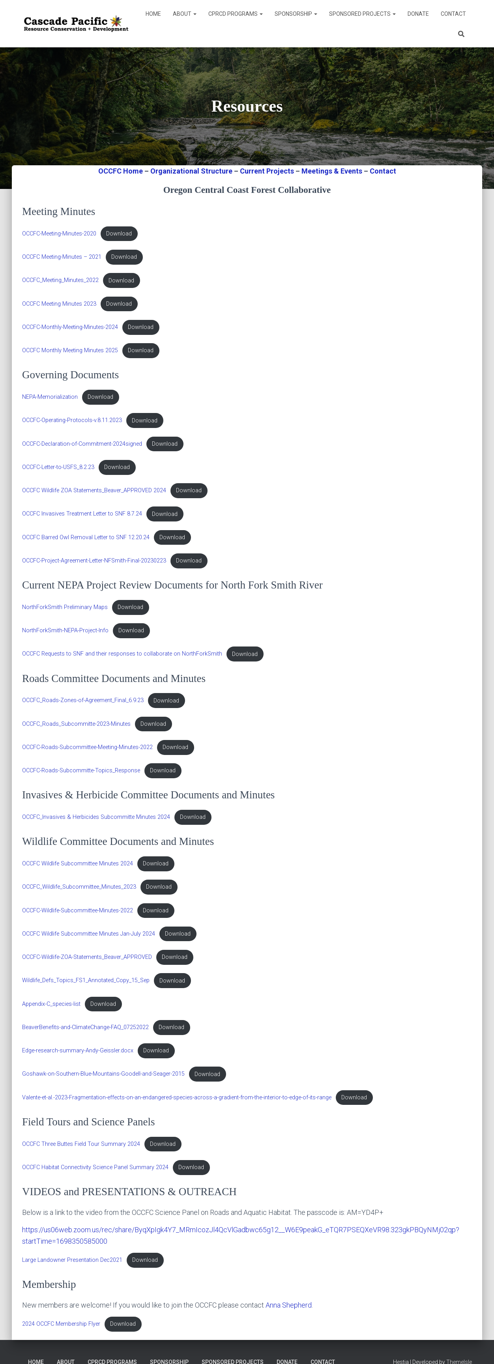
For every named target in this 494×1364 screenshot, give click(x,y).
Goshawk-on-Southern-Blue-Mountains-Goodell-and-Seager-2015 (103, 1074)
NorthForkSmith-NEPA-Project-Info (65, 630)
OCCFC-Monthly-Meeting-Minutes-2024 (70, 327)
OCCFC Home (120, 171)
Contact (453, 14)
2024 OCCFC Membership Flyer (61, 1324)
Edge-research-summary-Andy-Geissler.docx (77, 1050)
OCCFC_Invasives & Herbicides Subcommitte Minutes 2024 (96, 817)
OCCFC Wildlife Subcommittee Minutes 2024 (77, 863)
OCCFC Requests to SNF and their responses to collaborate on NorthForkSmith (122, 654)
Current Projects (267, 171)
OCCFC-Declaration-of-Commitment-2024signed (82, 444)
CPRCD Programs (235, 14)
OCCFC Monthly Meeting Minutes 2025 (70, 350)
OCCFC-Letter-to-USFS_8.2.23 (58, 467)
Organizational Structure (191, 171)
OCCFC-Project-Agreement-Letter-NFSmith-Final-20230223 (94, 560)
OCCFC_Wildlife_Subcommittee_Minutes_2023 (79, 887)
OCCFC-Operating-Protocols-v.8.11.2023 (72, 420)
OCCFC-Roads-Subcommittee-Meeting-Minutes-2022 (87, 747)
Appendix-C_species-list (51, 1004)
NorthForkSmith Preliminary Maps (65, 607)
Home (153, 14)
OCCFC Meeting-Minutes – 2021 (61, 257)
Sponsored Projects (362, 14)
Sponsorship (296, 14)
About (184, 14)
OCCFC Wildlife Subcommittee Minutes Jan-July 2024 (88, 934)
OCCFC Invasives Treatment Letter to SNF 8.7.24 (82, 514)
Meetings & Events (331, 171)
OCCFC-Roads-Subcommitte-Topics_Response (81, 770)
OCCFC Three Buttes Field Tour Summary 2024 (81, 1144)
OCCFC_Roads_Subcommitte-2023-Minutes (76, 724)
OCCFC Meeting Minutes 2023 (59, 304)
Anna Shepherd (289, 1305)
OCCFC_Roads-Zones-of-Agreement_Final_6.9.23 (83, 700)
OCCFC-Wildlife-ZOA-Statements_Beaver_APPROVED (87, 957)
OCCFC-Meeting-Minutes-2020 (59, 233)
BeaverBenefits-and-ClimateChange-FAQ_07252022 (85, 1027)
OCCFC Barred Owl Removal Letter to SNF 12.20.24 (86, 537)
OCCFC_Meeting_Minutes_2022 (60, 280)
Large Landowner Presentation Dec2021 (72, 1260)
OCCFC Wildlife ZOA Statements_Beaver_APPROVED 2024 (94, 490)
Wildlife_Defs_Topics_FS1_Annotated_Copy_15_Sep (86, 980)
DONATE (418, 14)
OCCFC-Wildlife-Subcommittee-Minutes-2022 (77, 910)
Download (119, 233)
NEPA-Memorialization (50, 397)
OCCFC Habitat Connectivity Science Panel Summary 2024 (95, 1167)
